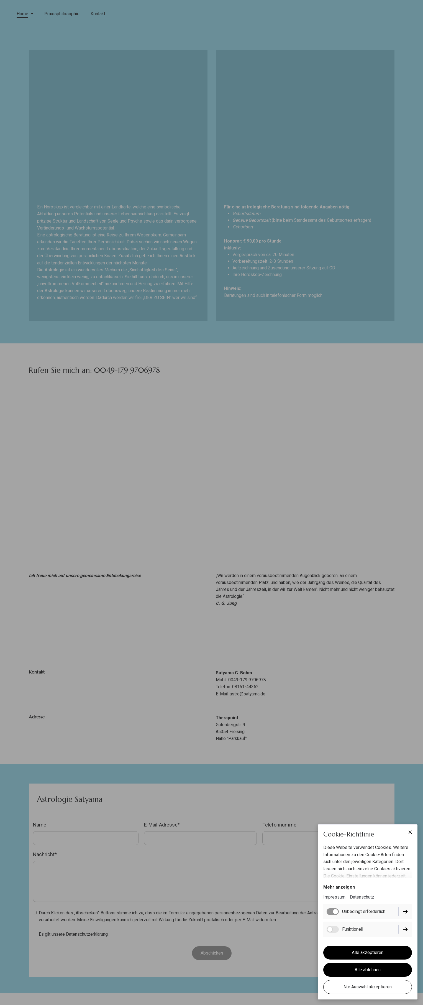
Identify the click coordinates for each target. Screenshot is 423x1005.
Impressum (334, 897)
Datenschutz (362, 897)
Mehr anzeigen (339, 887)
